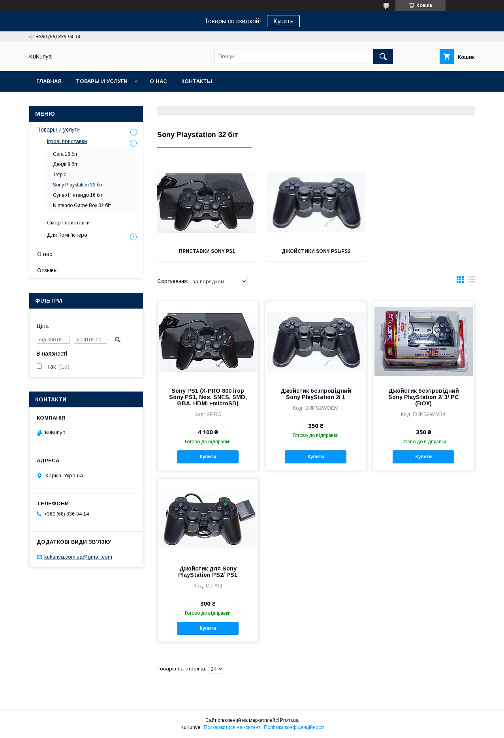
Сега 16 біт (65, 154)
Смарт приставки (68, 223)
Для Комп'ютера (67, 235)
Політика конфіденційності (294, 727)
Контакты (196, 81)
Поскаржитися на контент (232, 727)
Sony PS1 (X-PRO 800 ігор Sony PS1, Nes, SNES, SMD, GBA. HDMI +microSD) (208, 397)
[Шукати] (383, 56)
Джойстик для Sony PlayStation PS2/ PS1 (207, 571)
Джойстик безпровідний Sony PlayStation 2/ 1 (315, 394)
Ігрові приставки (67, 141)
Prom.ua (289, 720)
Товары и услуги (102, 81)
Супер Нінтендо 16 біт (78, 195)
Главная (49, 81)
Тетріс (59, 174)
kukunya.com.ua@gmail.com (78, 557)
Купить (283, 21)
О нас (158, 81)
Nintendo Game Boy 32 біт (82, 205)
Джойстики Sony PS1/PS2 (316, 251)
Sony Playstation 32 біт (78, 185)
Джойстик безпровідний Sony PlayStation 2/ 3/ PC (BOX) (423, 397)
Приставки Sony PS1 (207, 251)
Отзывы (47, 270)
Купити (207, 456)
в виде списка (471, 281)
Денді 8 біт (65, 164)
